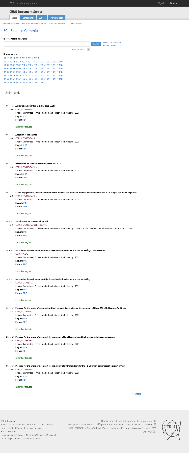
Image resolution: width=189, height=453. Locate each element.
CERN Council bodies (56, 23)
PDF (25, 116)
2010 (60, 61)
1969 (6, 79)
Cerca (14, 17)
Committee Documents (39, 23)
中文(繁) (152, 431)
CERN (23, 3)
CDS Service (19, 435)
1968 (12, 79)
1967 (18, 79)
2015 (30, 61)
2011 (54, 61)
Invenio (13, 431)
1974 (36, 75)
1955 (30, 82)
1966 (24, 79)
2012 (48, 61)
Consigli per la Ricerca (112, 42)
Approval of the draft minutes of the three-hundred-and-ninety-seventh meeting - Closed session (60, 250)
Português (115, 427)
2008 (12, 65)
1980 (60, 72)
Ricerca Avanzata (109, 45)
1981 (54, 72)
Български (73, 424)
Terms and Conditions (33, 428)
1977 (18, 75)
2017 (18, 61)
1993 (42, 68)
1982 (48, 72)
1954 (36, 82)
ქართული (80, 427)
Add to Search (79, 49)
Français (130, 424)
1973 (42, 75)
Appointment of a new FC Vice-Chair (32, 221)
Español (120, 424)
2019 (6, 61)
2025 (6, 58)
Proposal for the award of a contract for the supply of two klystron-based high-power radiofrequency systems (65, 337)
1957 (18, 82)
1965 (30, 79)
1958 (12, 82)
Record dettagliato (23, 126)
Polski (105, 427)
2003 (42, 65)
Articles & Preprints (22, 23)
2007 (18, 65)
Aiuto (42, 17)
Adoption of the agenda (26, 134)
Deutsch (91, 424)
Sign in (161, 3)
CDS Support (50, 435)
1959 (6, 82)
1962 (48, 79)
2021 (30, 58)
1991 (54, 68)
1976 (24, 75)
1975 (30, 75)
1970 (60, 75)
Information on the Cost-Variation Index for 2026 (38, 163)
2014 (36, 61)
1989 (6, 72)
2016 (24, 61)
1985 (30, 72)
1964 (36, 79)
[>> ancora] (136, 393)
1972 (48, 75)
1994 (36, 68)
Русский (125, 427)
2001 (54, 65)
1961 (54, 79)
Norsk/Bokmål (94, 427)
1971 (54, 75)
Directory (175, 3)
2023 (18, 58)
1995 (30, 68)
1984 (36, 72)
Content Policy (15, 428)
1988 (12, 72)
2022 (24, 58)
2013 (42, 61)
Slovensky (136, 427)
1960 (60, 79)
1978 (12, 75)
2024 (12, 58)
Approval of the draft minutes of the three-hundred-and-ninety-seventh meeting (52, 279)
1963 (42, 79)
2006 (24, 65)
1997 (18, 68)
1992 (48, 68)
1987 (18, 72)
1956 (24, 82)
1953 (42, 82)
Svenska (146, 427)
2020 (36, 58)
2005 (30, 65)
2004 (36, 65)
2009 (6, 65)
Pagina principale (8, 23)
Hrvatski (139, 424)
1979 (6, 75)
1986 (24, 72)
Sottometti (28, 17)
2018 (12, 61)
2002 (48, 65)
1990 (60, 68)
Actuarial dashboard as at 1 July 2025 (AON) (35, 105)
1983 (42, 72)
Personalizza (57, 17)
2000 (60, 65)
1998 (12, 68)
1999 (6, 68)
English (111, 424)
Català (83, 424)
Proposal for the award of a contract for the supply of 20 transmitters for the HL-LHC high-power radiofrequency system (70, 365)
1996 (24, 68)
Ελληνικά (101, 424)
